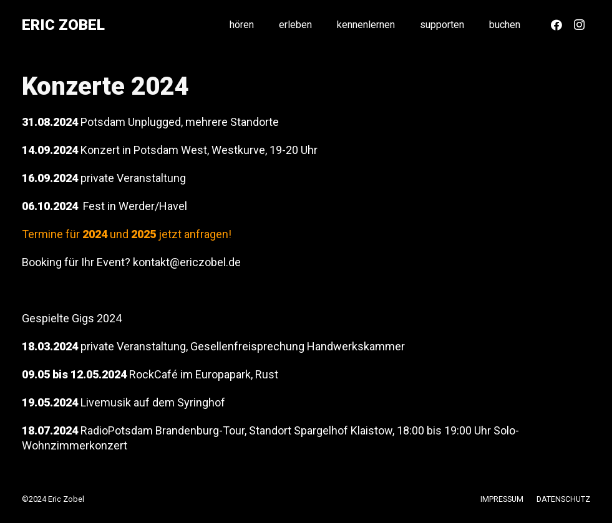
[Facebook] (556, 25)
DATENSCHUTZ (563, 499)
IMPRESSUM (501, 499)
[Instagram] (579, 25)
